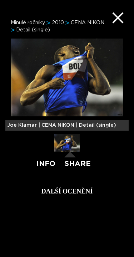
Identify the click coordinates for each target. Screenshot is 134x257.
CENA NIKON (87, 22)
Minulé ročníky (28, 22)
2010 (58, 22)
